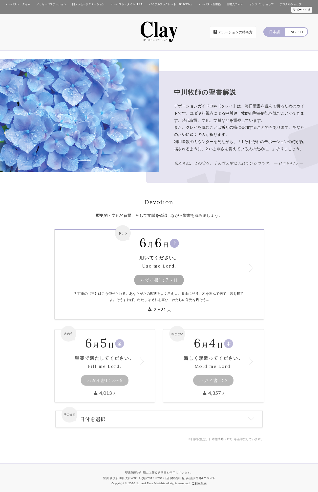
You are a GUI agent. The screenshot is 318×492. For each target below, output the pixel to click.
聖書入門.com (235, 4)
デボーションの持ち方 (233, 32)
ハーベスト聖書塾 (210, 4)
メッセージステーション (51, 4)
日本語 (274, 32)
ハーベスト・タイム (18, 4)
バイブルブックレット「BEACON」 (171, 4)
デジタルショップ (290, 4)
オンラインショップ (261, 4)
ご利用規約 (199, 483)
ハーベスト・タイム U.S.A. (127, 4)
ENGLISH (296, 32)
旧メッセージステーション (88, 4)
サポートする (302, 9)
